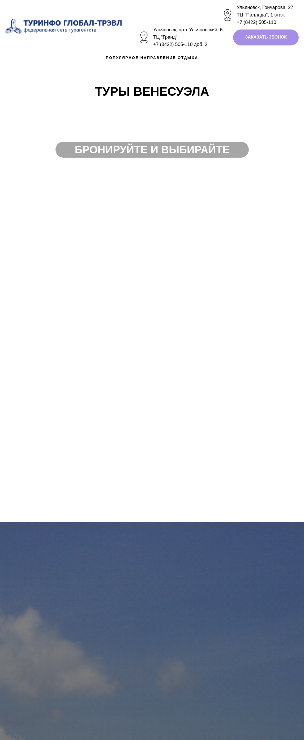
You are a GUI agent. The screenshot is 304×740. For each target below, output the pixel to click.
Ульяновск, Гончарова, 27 (265, 7)
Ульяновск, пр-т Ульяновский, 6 (187, 29)
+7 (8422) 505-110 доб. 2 (180, 44)
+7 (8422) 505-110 (256, 22)
